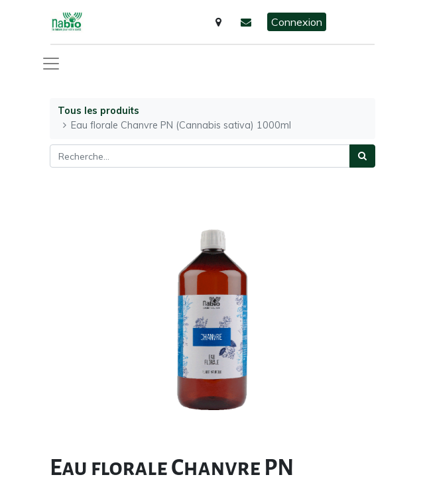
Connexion (296, 21)
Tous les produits (98, 111)
